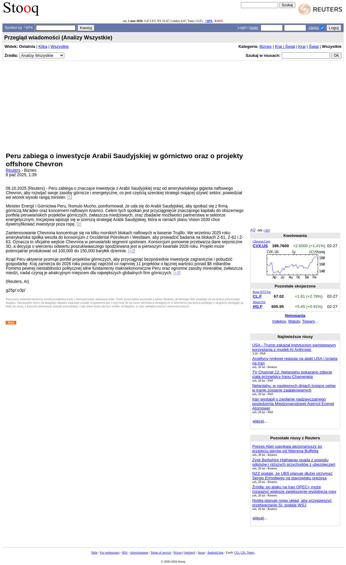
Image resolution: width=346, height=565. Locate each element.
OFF (267, 230)
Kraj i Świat (285, 46)
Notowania (295, 315)
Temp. (251, 552)
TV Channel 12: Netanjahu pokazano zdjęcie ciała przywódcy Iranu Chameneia (292, 374)
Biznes (266, 46)
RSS (124, 552)
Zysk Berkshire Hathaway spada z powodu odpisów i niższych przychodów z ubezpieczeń (293, 462)
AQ (253, 230)
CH (243, 552)
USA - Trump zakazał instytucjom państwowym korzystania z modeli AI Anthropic (294, 347)
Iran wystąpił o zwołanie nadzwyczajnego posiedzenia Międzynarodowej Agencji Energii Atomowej (293, 403)
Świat (314, 46)
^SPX (208, 21)
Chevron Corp (261, 241)
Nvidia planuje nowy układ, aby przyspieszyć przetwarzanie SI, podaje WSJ (292, 502)
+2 (131, 251)
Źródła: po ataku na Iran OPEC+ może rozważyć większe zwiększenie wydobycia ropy (294, 489)
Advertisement (139, 552)
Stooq (201, 552)
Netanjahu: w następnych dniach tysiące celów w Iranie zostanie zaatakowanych (294, 387)
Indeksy (279, 321)
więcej (258, 421)
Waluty (294, 321)
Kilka (42, 46)
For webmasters (110, 552)
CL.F (257, 296)
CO (237, 552)
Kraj (301, 46)
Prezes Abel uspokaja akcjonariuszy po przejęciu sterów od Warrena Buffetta (287, 448)
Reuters (13, 170)
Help (94, 552)
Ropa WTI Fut (262, 291)
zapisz (314, 28)
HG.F (258, 306)
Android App (215, 552)
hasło (253, 28)
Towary (308, 321)
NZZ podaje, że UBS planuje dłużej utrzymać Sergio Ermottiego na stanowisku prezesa (292, 475)
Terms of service (160, 552)
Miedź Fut (259, 302)
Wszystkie (59, 46)
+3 (177, 273)
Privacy (178, 552)
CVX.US (260, 246)
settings (189, 552)
